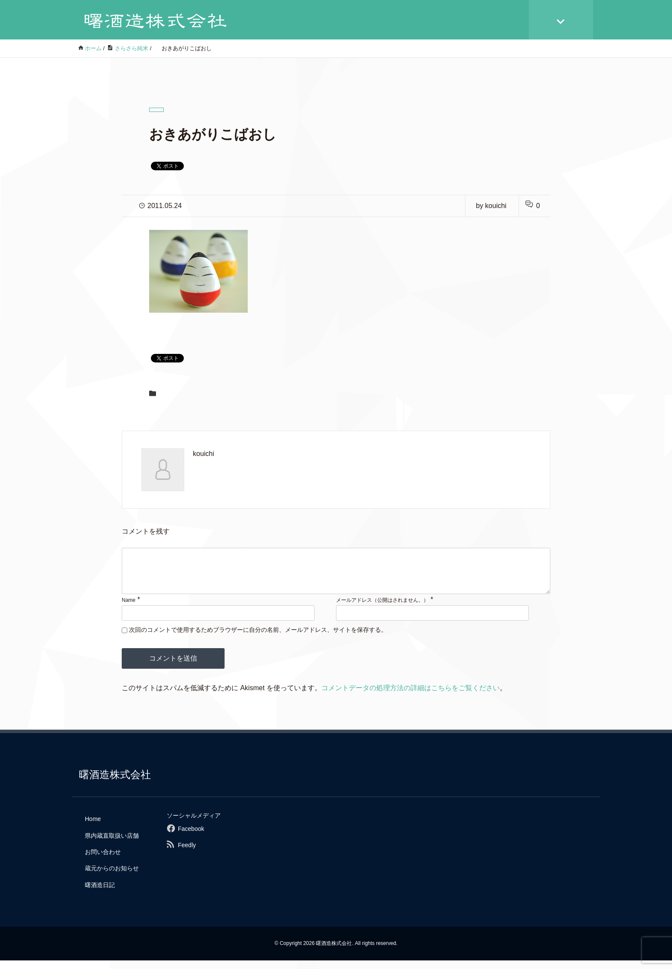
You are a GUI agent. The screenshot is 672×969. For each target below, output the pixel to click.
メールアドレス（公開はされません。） (382, 609)
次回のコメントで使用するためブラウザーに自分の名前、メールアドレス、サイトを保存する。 (258, 638)
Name (128, 609)
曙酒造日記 (100, 893)
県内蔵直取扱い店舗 (112, 844)
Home (93, 827)
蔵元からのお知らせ (112, 876)
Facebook (191, 837)
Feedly (187, 853)
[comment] (336, 575)
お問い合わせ (103, 860)
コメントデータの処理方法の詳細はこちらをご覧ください (410, 696)
